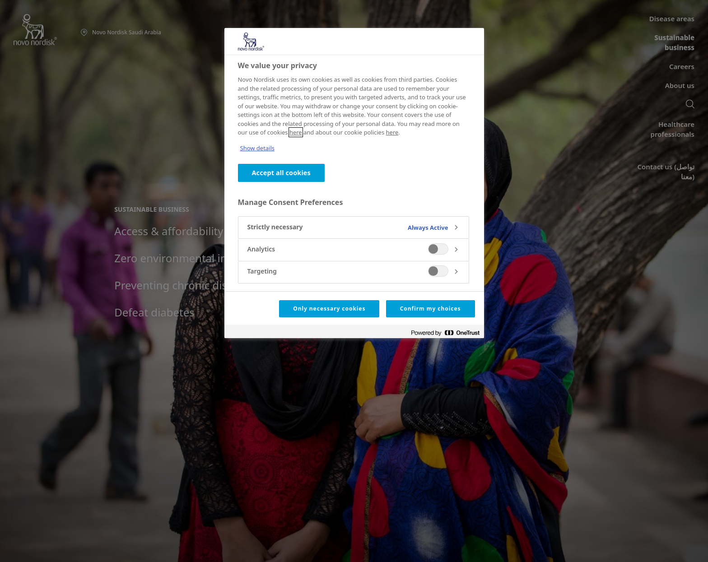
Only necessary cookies (329, 308)
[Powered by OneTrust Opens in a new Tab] (445, 332)
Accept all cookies (281, 172)
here (295, 132)
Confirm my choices (430, 308)
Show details (257, 148)
